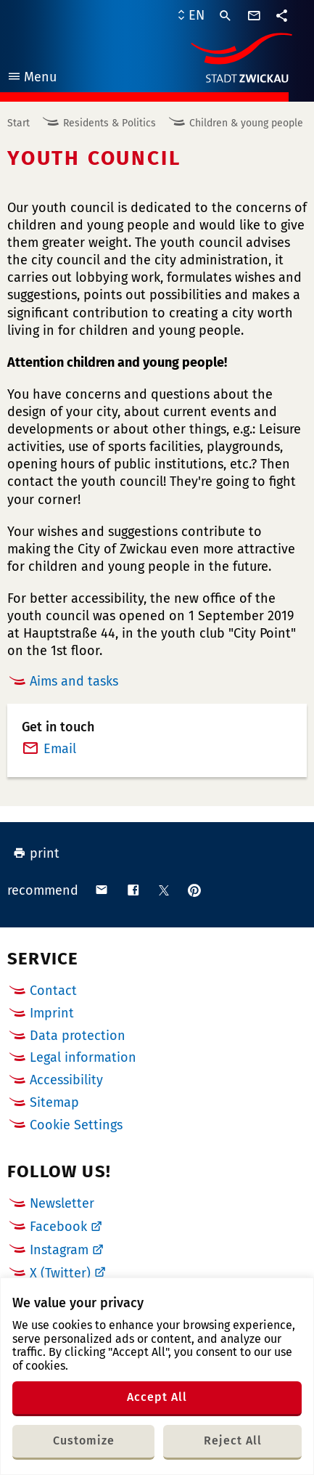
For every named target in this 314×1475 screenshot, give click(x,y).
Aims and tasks (74, 681)
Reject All (233, 1440)
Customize (84, 1440)
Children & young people (246, 123)
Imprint (52, 1013)
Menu (32, 79)
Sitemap (54, 1102)
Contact (53, 991)
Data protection (77, 1036)
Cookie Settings (76, 1125)
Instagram (59, 1250)
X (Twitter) (60, 1273)
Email (60, 749)
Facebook (58, 1227)
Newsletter (62, 1203)
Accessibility (66, 1080)
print (36, 853)
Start (18, 123)
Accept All (157, 1397)
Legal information (83, 1057)
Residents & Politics (109, 123)
